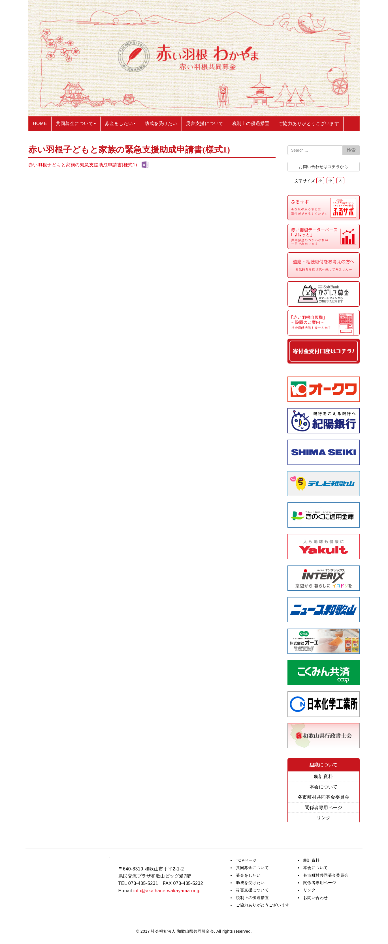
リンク (324, 817)
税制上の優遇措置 (252, 897)
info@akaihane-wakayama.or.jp (167, 890)
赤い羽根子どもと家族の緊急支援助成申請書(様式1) (82, 164)
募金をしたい (248, 875)
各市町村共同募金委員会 (323, 797)
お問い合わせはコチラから (323, 166)
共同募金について (252, 868)
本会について (324, 786)
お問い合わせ (315, 897)
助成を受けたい (250, 882)
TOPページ (246, 860)
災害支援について (252, 890)
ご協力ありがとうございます (262, 905)
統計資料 (323, 776)
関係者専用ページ (323, 807)
